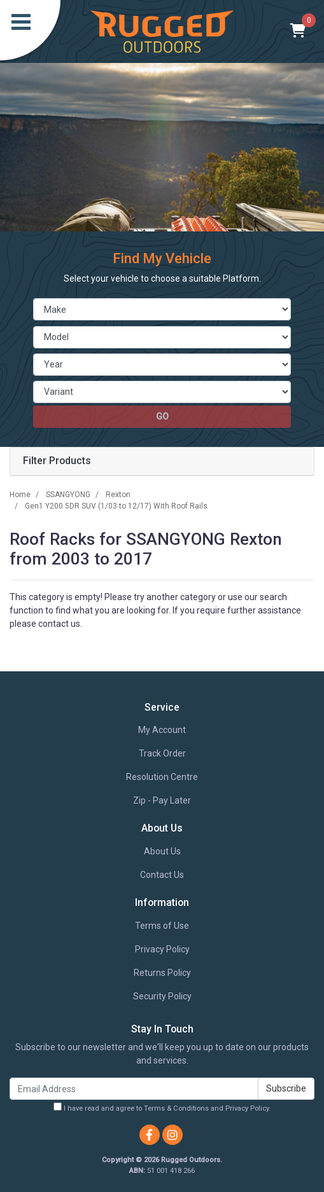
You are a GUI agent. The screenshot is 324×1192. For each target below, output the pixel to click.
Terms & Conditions (176, 1108)
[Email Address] (134, 1089)
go (162, 416)
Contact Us (162, 875)
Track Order (162, 753)
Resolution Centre (162, 777)
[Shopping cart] (298, 32)
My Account (162, 730)
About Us (162, 851)
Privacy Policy (162, 949)
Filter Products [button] (57, 461)
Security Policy (162, 996)
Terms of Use (162, 926)
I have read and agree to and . (162, 1107)
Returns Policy (162, 973)
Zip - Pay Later (162, 800)
